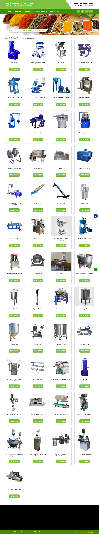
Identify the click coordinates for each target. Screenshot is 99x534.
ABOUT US (17, 11)
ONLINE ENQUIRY (41, 11)
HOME (9, 11)
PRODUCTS (28, 11)
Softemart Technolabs (86, 532)
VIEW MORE (14, 69)
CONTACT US (54, 11)
